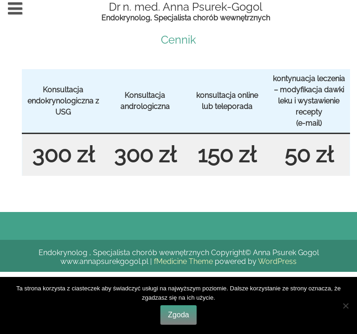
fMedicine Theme (183, 261)
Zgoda (178, 315)
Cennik (178, 39)
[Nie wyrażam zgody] (345, 305)
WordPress (277, 261)
